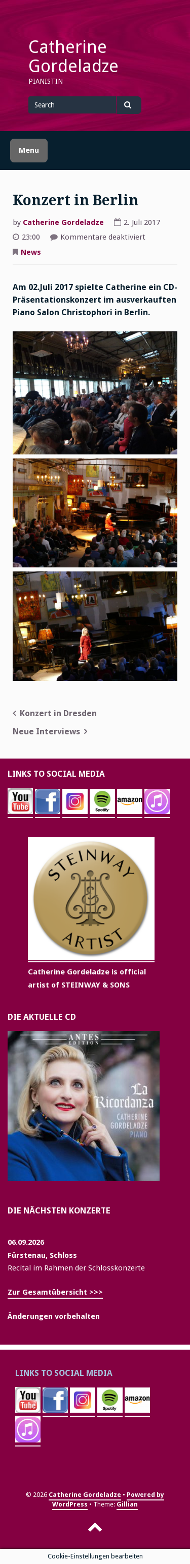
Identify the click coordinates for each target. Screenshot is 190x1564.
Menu (29, 150)
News (31, 252)
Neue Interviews (46, 731)
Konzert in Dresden (58, 713)
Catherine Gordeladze (73, 56)
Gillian (127, 1504)
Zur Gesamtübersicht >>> (55, 1292)
